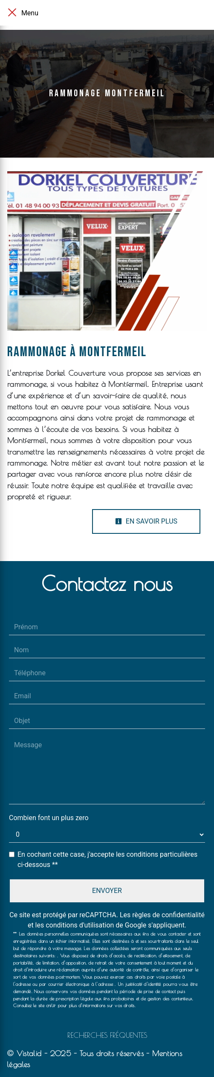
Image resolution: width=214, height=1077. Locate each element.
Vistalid (29, 1053)
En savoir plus (146, 521)
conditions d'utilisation (80, 925)
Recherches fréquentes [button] (107, 1035)
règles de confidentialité (168, 915)
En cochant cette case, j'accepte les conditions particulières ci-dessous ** (107, 859)
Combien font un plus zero (49, 818)
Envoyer (107, 891)
